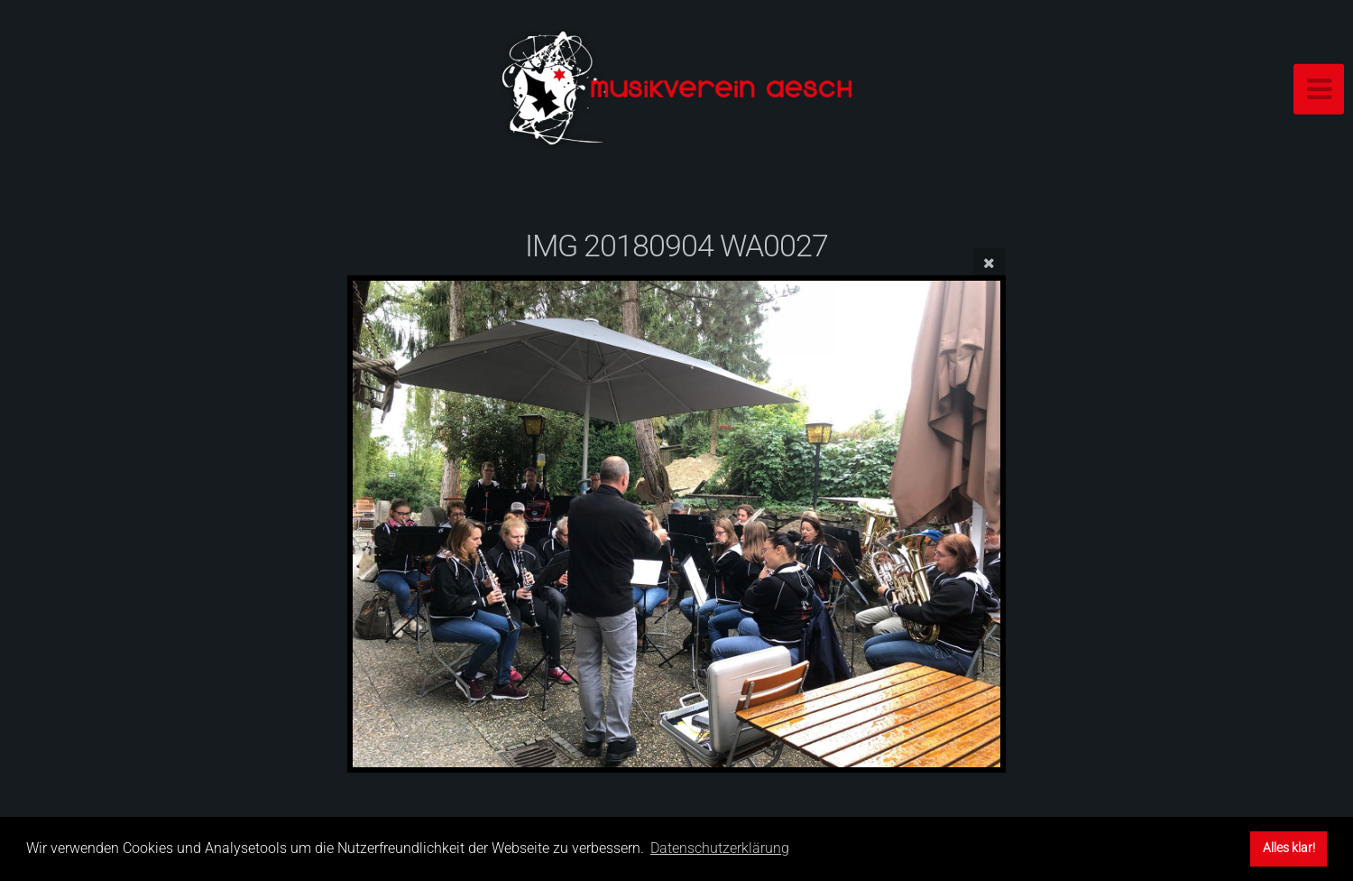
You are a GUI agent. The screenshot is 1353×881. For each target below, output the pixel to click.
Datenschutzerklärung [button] (719, 848)
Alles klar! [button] (1289, 848)
